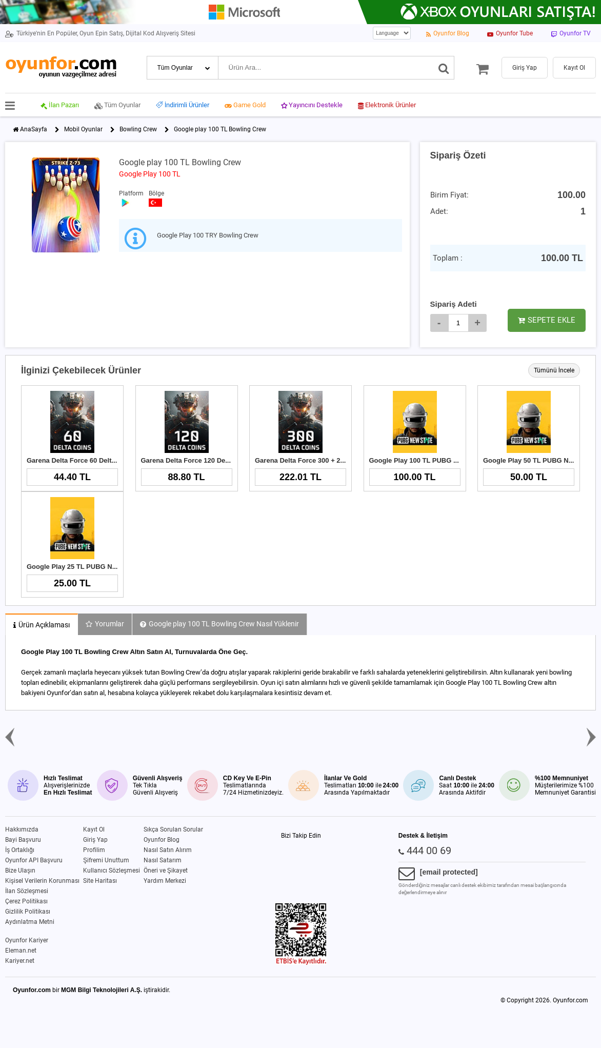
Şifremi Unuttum (106, 860)
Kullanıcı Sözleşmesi (111, 870)
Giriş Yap (95, 839)
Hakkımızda (21, 829)
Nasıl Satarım (163, 860)
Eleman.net (20, 950)
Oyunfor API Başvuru (34, 860)
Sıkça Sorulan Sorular (173, 829)
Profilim (94, 850)
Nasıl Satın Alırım (168, 850)
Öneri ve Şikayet (166, 870)
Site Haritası (100, 880)
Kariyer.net (19, 960)
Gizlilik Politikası (27, 911)
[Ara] (443, 68)
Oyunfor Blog (161, 839)
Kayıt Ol (94, 829)
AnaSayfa (33, 129)
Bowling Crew (138, 129)
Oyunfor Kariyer (26, 940)
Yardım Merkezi (165, 880)
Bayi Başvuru (23, 839)
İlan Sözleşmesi (26, 891)
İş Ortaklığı (19, 850)
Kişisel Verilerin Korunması (42, 880)
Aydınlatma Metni (29, 921)
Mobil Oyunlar (83, 129)
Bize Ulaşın (20, 870)
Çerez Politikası (26, 901)
